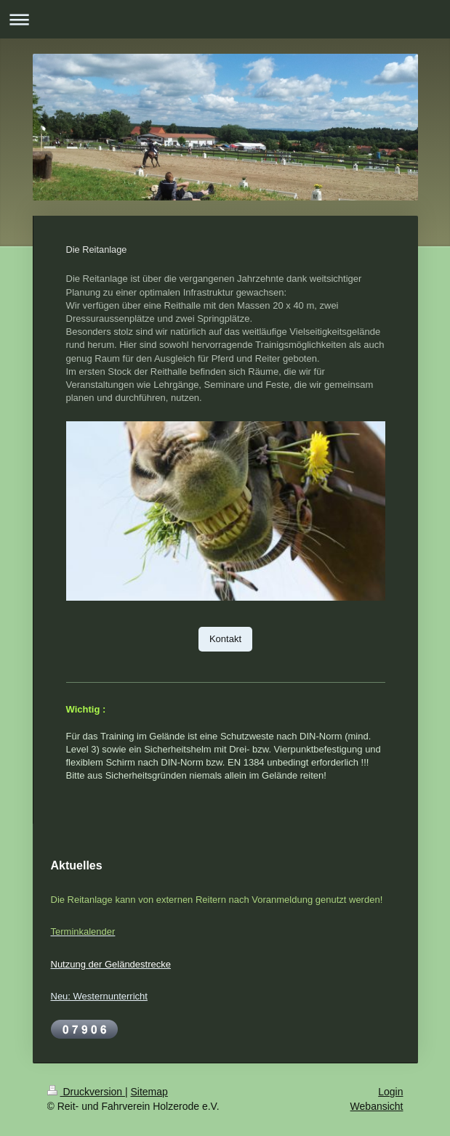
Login (390, 1092)
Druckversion (86, 1092)
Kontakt (225, 638)
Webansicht (376, 1106)
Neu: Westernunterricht (99, 996)
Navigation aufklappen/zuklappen (225, 19)
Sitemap (149, 1092)
